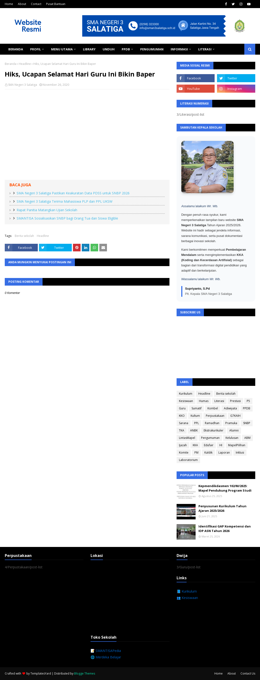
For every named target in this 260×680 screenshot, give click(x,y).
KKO (182, 416)
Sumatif (197, 408)
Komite (183, 452)
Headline (25, 64)
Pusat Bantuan (55, 4)
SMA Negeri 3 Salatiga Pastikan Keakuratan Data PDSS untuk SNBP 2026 (73, 193)
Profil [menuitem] (35, 49)
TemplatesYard (40, 673)
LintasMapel (187, 438)
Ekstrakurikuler (213, 430)
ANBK (194, 430)
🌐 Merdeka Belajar (106, 657)
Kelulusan (232, 438)
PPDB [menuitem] (126, 49)
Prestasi (235, 401)
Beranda (10, 64)
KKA (195, 445)
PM (196, 452)
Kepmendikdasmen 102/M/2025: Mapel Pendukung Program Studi (224, 488)
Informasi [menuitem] (179, 49)
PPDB (246, 408)
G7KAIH (235, 416)
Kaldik (208, 452)
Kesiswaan (186, 401)
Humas (203, 401)
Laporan (224, 452)
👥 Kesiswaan (187, 597)
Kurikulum (185, 394)
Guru (182, 408)
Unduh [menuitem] (109, 49)
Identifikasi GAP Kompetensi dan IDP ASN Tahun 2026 (224, 528)
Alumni (234, 430)
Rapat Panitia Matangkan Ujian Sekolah (47, 210)
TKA (181, 430)
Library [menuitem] (89, 49)
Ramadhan (212, 423)
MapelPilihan (236, 445)
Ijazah (183, 445)
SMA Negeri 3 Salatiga (22, 85)
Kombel (212, 408)
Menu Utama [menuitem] (62, 49)
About (22, 4)
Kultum (195, 416)
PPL (196, 423)
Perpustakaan (215, 416)
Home (9, 4)
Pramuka (231, 423)
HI (220, 445)
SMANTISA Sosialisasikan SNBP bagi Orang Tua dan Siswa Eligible (67, 218)
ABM (247, 438)
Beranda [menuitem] (15, 49)
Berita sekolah (24, 236)
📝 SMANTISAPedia (106, 650)
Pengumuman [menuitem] (152, 49)
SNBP (246, 423)
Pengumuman (210, 438)
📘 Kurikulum (187, 591)
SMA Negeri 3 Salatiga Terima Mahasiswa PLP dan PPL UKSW (64, 201)
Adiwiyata (230, 408)
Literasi (219, 401)
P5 (248, 401)
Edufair (208, 445)
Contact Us (248, 673)
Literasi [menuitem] (205, 49)
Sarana (183, 423)
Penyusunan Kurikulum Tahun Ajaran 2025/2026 (222, 508)
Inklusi (240, 452)
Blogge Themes (84, 673)
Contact (36, 4)
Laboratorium (188, 460)
